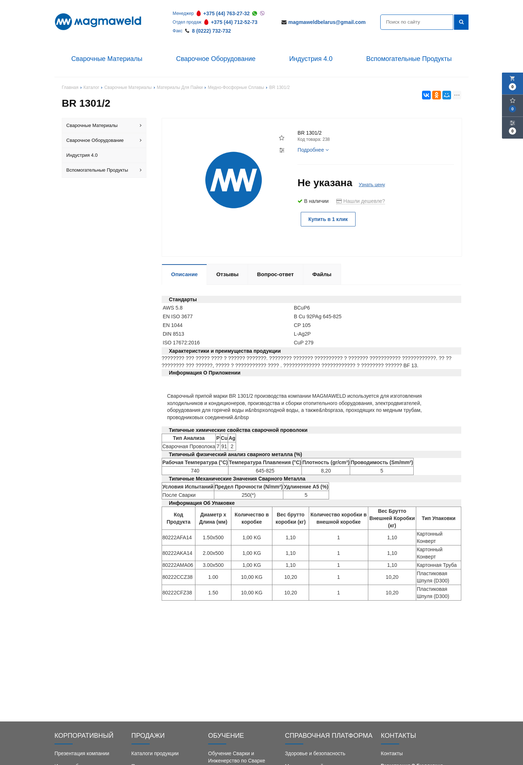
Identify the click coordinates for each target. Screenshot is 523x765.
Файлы (322, 274)
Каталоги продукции (155, 753)
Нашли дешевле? (360, 201)
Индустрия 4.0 (310, 58)
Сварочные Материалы (106, 58)
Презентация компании (81, 753)
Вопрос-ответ (275, 274)
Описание (184, 274)
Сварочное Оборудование (216, 58)
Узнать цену (372, 184)
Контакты (392, 753)
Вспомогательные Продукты (409, 58)
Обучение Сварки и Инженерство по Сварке (236, 757)
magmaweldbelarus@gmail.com (327, 22)
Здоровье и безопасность (315, 753)
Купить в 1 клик (328, 219)
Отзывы (227, 274)
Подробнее (313, 150)
